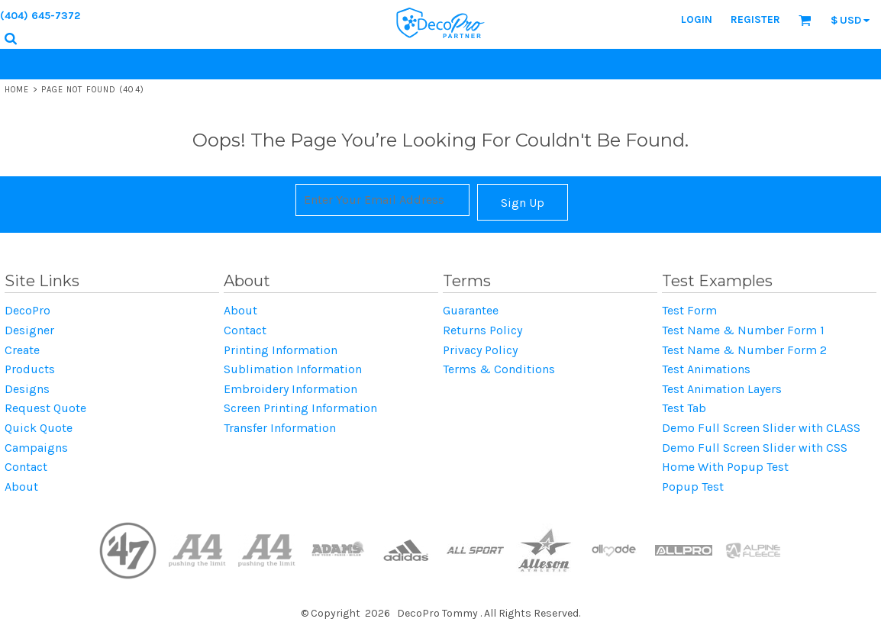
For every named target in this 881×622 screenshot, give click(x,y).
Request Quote (45, 408)
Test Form (689, 310)
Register (755, 19)
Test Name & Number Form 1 (743, 330)
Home (17, 90)
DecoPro (27, 310)
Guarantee (471, 310)
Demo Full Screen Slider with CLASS (761, 428)
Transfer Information (280, 428)
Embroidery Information (290, 389)
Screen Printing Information (300, 408)
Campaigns (36, 447)
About (21, 486)
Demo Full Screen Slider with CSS (754, 447)
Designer (29, 330)
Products (30, 369)
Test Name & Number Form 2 (744, 350)
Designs (27, 389)
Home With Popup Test (725, 466)
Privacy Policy (480, 350)
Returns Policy (482, 330)
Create (22, 350)
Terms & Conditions (499, 369)
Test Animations (706, 369)
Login (696, 19)
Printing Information (280, 350)
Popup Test (693, 486)
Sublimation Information (293, 369)
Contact (26, 466)
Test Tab (684, 408)
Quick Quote (39, 428)
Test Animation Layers (722, 389)
